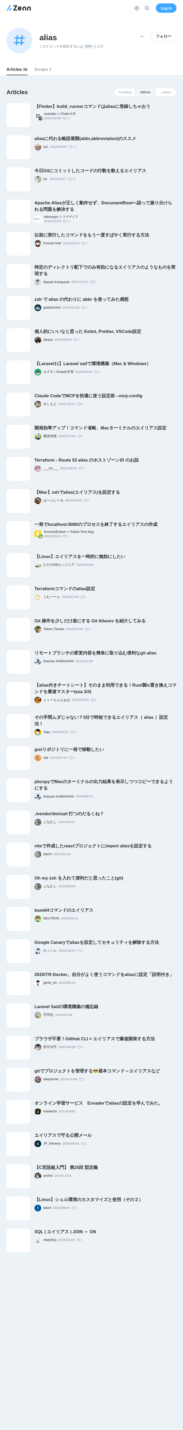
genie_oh (50, 983)
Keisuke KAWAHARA (58, 661)
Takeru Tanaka (53, 629)
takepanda (50, 1079)
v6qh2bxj (49, 1240)
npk (45, 757)
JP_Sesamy (52, 1143)
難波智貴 (50, 436)
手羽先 (48, 1015)
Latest (166, 92)
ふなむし (50, 822)
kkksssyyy (51, 217)
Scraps (42, 69)
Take (46, 732)
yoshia (48, 1175)
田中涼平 (50, 1047)
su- (45, 179)
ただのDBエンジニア (59, 565)
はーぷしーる (53, 500)
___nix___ (50, 468)
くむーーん (51, 597)
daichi (47, 854)
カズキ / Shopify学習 (58, 372)
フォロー (163, 36)
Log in (166, 8)
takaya (48, 339)
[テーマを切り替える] (136, 8)
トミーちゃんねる (56, 700)
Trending (124, 92)
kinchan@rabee (55, 532)
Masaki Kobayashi (56, 282)
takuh (47, 1208)
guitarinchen (52, 307)
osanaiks (50, 114)
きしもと (50, 404)
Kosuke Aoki (52, 243)
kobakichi (50, 1111)
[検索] (147, 8)
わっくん (50, 950)
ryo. (46, 147)
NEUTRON (51, 918)
